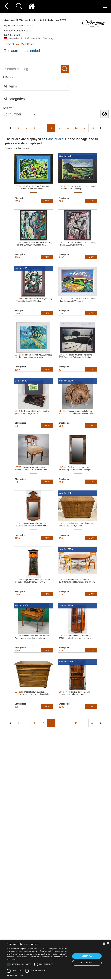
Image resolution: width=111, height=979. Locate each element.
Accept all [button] (87, 956)
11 (76, 127)
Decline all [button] (86, 963)
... (27, 127)
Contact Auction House (17, 30)
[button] (38, 975)
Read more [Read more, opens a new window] (11, 959)
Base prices (54, 139)
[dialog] (55, 959)
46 (92, 127)
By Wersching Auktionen (18, 25)
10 (67, 127)
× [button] (108, 943)
